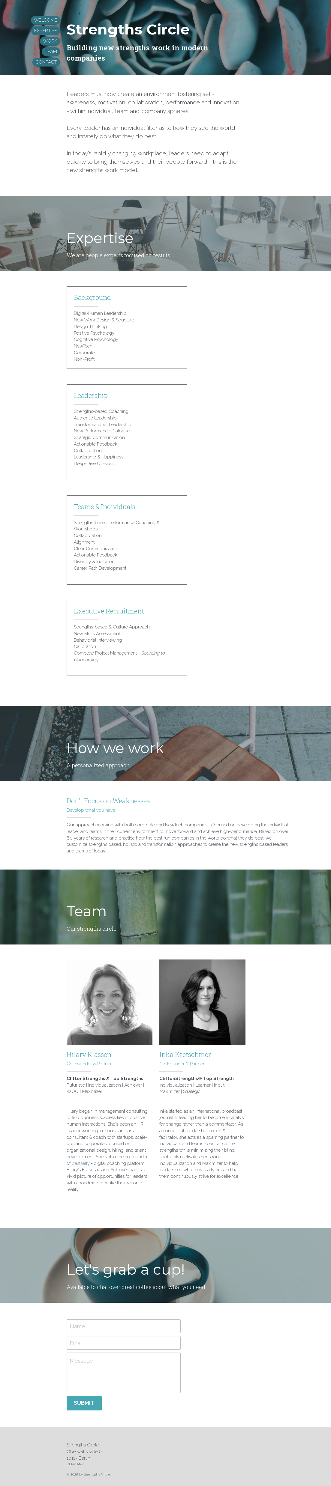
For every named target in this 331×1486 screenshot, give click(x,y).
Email (90, 1315)
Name (91, 1299)
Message (95, 1333)
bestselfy (90, 1135)
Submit (98, 1375)
